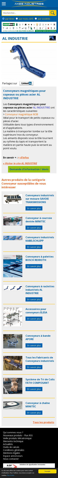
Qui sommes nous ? (13, 432)
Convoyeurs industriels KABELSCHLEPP (40, 239)
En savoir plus (34, 208)
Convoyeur (9, 183)
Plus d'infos (10, 476)
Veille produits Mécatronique (17, 438)
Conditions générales (13, 450)
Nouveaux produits (12, 435)
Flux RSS (28, 435)
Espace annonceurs (13, 455)
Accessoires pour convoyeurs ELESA (36, 310)
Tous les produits (43, 422)
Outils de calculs (11, 447)
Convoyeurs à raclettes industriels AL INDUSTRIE (40, 290)
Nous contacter (11, 458)
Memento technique (13, 441)
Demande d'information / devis (29, 169)
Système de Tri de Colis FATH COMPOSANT (40, 381)
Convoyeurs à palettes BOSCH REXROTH (40, 258)
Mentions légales (11, 452)
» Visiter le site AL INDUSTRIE (20, 163)
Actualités (8, 444)
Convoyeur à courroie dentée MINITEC (39, 219)
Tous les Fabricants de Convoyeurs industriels (40, 359)
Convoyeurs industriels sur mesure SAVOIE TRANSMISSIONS (40, 199)
